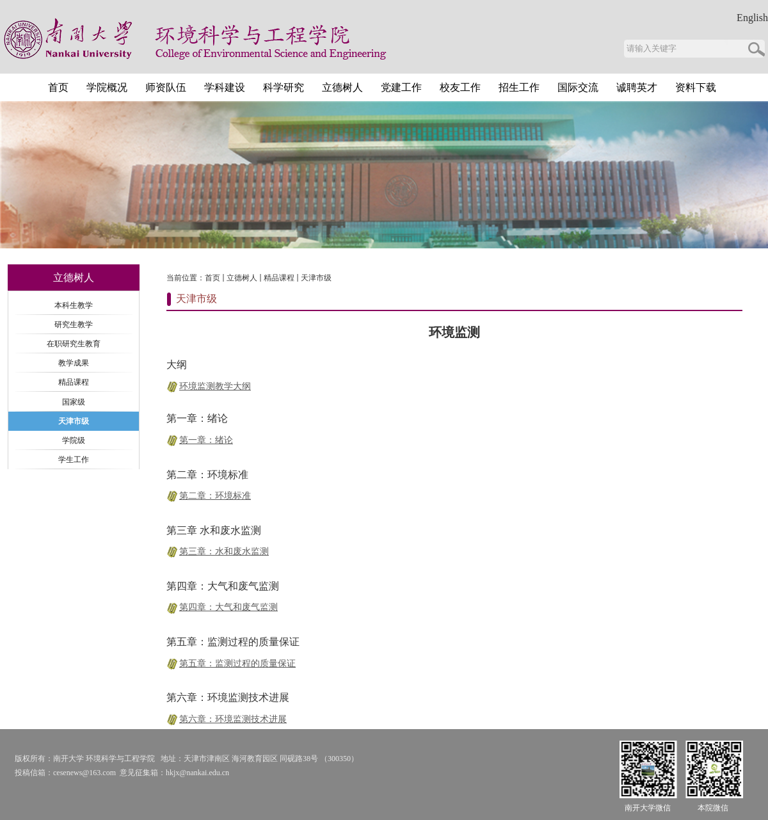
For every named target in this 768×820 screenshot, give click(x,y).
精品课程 (279, 277)
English (752, 18)
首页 (212, 277)
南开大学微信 (648, 807)
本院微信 (713, 807)
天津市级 (316, 277)
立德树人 (242, 277)
